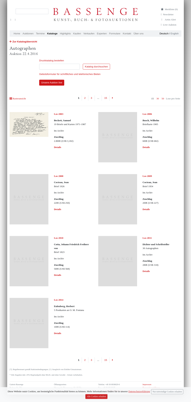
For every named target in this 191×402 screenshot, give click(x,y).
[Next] (112, 98)
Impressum (147, 384)
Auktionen (28, 33)
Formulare (114, 33)
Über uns (139, 33)
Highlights (65, 33)
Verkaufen (88, 33)
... (98, 98)
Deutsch (164, 33)
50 (163, 98)
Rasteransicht (18, 98)
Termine (40, 33)
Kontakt (127, 33)
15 (105, 98)
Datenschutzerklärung (151, 388)
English (175, 33)
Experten (102, 33)
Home (17, 33)
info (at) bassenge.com (113, 391)
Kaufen (77, 33)
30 (157, 98)
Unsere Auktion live (51, 82)
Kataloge (52, 33)
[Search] (32, 11)
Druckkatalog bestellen (51, 60)
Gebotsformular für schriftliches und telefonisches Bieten (69, 74)
